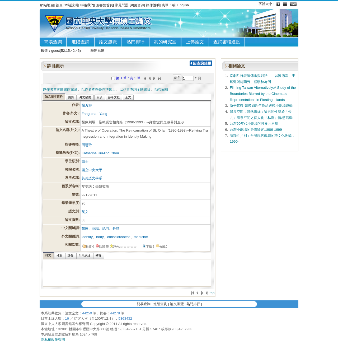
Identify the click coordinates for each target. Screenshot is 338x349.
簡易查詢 (53, 41)
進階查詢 (81, 41)
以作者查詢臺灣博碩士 (98, 89)
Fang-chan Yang (94, 114)
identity (87, 237)
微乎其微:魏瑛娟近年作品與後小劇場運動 (261, 106)
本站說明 (71, 5)
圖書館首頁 (104, 5)
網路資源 (137, 5)
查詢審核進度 (226, 41)
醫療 (85, 228)
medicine (141, 237)
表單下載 (168, 5)
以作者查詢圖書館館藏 (60, 89)
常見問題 (122, 5)
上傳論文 (195, 41)
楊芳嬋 (87, 105)
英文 (85, 212)
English (183, 5)
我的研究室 (165, 41)
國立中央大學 (92, 170)
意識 (95, 228)
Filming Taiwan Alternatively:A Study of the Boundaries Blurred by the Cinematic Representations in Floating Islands (263, 93)
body (100, 237)
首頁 (59, 5)
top (212, 293)
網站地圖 (47, 5)
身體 (115, 228)
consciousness (118, 237)
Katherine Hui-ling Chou (100, 153)
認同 (105, 228)
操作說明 (153, 5)
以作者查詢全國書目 (135, 89)
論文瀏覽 (108, 41)
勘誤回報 (161, 89)
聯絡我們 (87, 5)
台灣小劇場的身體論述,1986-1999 (256, 130)
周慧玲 (87, 145)
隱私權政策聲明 (53, 340)
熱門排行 (135, 41)
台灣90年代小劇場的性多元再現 (254, 123)
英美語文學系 (92, 178)
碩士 (85, 162)
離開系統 (97, 51)
